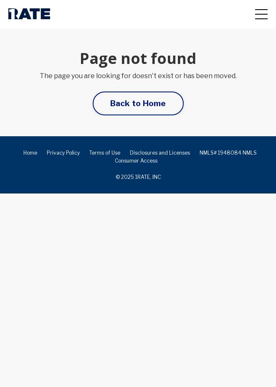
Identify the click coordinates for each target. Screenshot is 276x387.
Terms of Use (104, 153)
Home (30, 153)
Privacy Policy (63, 153)
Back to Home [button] (138, 103)
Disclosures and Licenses (160, 153)
